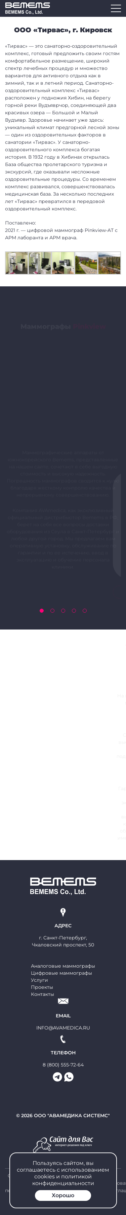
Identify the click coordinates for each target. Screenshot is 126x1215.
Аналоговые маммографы (63, 966)
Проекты (42, 987)
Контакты (42, 994)
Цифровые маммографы (61, 973)
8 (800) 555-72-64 (63, 1065)
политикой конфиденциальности (63, 1179)
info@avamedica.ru (63, 1028)
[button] (42, 611)
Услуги (39, 980)
